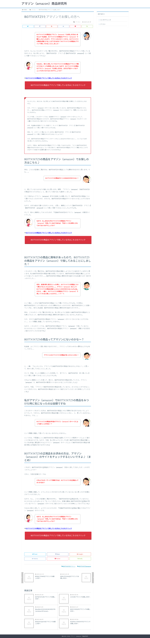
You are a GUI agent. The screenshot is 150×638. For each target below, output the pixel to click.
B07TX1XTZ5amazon (84, 566)
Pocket (58, 559)
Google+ (80, 554)
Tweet (35, 554)
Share (57, 554)
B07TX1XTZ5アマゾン (68, 566)
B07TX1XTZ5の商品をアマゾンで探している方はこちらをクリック (49, 78)
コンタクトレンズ (105, 20)
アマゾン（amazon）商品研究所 (44, 4)
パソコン (103, 24)
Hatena (35, 559)
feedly (80, 559)
